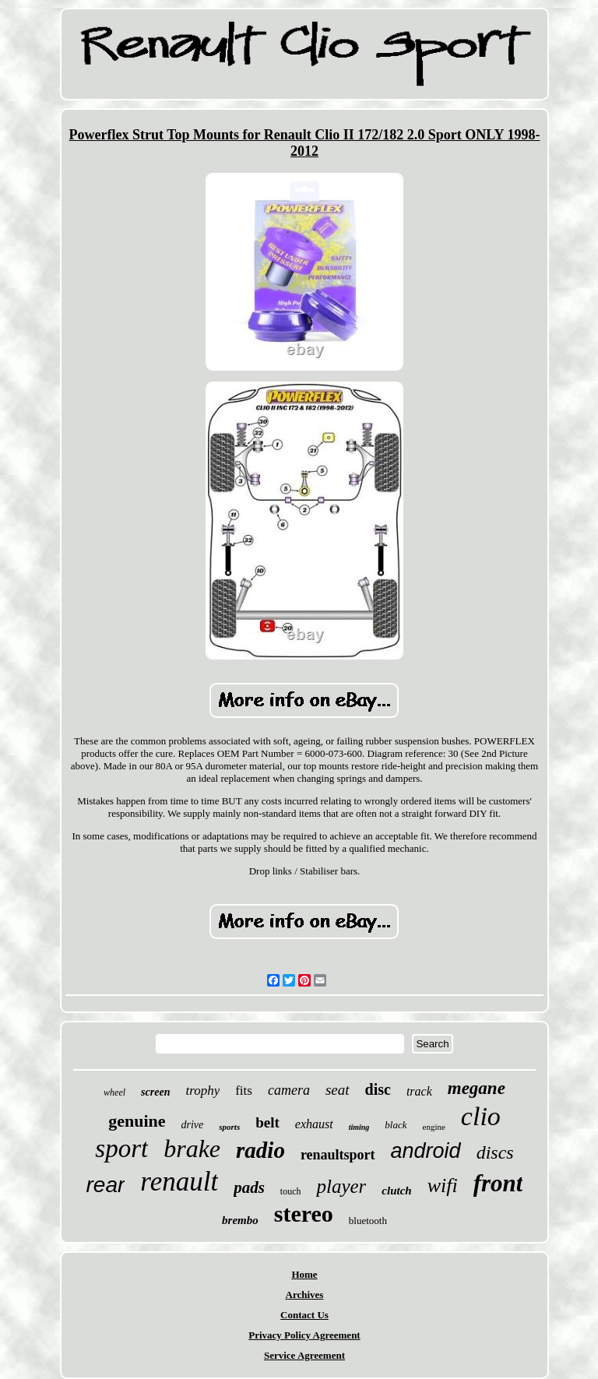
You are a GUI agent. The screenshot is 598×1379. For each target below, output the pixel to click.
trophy (202, 1090)
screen (155, 1092)
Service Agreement (304, 1355)
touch (290, 1191)
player (341, 1186)
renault (179, 1181)
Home (304, 1274)
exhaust (314, 1124)
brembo (240, 1220)
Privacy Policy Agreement (304, 1335)
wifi (442, 1185)
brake (192, 1149)
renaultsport (338, 1155)
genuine (136, 1121)
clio (481, 1116)
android (426, 1151)
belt (267, 1122)
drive (192, 1125)
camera (289, 1090)
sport (121, 1149)
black (395, 1125)
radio (260, 1150)
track (419, 1091)
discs (495, 1152)
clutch (396, 1190)
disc (378, 1089)
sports (229, 1126)
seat (337, 1090)
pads (249, 1187)
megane (476, 1088)
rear (105, 1185)
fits (243, 1090)
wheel (114, 1092)
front (498, 1183)
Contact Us (304, 1315)
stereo (303, 1213)
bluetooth (368, 1220)
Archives (305, 1294)
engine (434, 1126)
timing (359, 1127)
